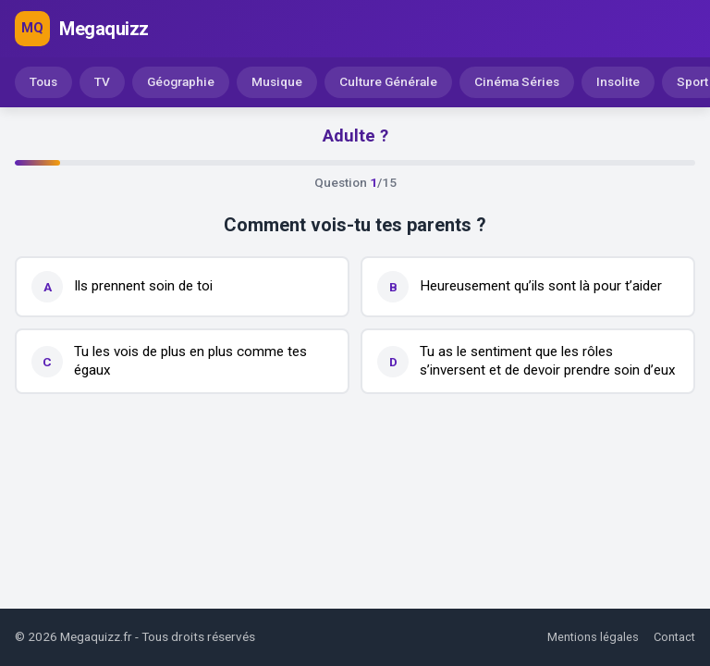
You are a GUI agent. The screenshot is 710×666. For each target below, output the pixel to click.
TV (102, 81)
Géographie (180, 81)
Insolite (618, 81)
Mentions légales (593, 637)
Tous (43, 81)
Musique (276, 81)
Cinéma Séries (516, 81)
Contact (674, 637)
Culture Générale (388, 81)
